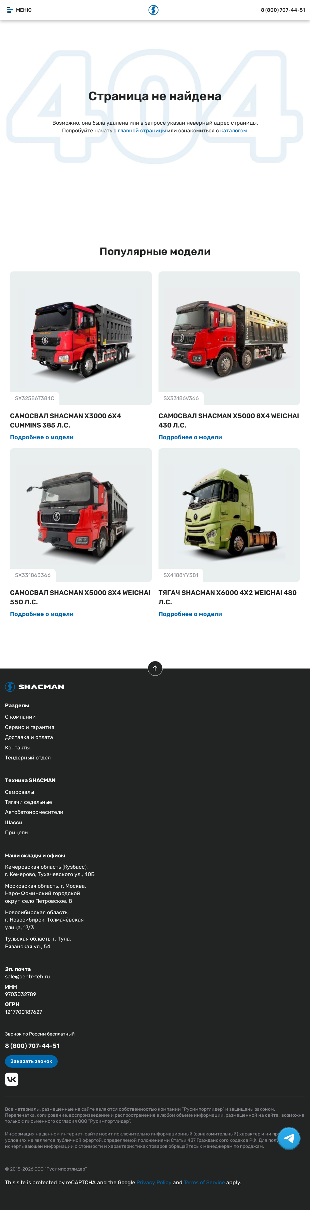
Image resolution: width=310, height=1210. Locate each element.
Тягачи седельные (28, 802)
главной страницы (142, 130)
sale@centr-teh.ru (27, 976)
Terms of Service (204, 1182)
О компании (20, 717)
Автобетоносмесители (34, 812)
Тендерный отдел (28, 757)
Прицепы (16, 832)
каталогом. (234, 130)
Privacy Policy (154, 1182)
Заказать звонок (31, 1061)
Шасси (13, 822)
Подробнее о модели (41, 437)
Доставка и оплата (29, 737)
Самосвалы (19, 792)
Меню (19, 10)
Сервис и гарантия (29, 727)
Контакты (17, 747)
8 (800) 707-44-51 (283, 10)
